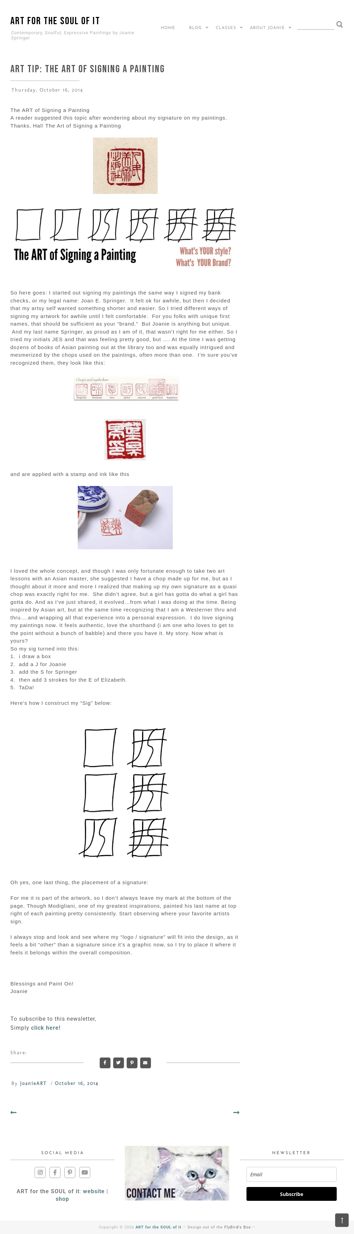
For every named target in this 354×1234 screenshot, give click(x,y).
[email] (291, 1174)
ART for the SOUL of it (55, 21)
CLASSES (226, 28)
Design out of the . (220, 1227)
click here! (45, 1028)
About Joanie (267, 28)
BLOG (195, 28)
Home (168, 28)
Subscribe (291, 1194)
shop (62, 1199)
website (94, 1191)
